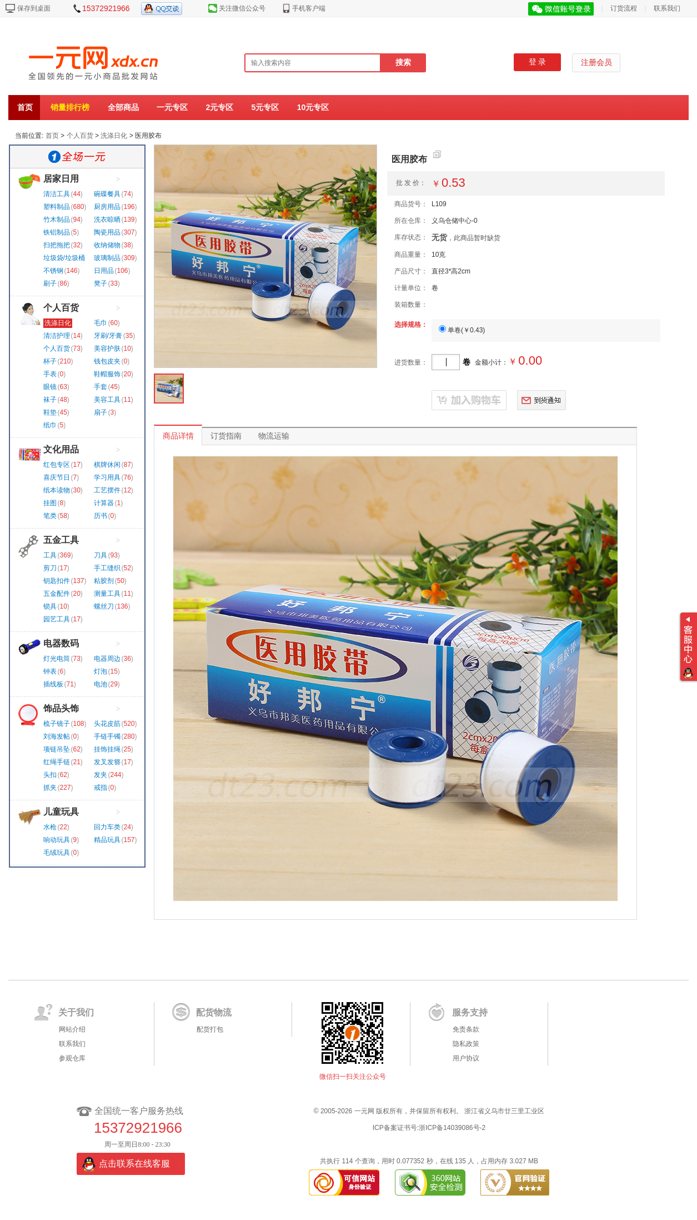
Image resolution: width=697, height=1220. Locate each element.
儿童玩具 (61, 811)
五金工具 (61, 540)
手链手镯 (107, 736)
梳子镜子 (56, 724)
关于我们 (76, 1012)
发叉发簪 (107, 762)
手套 (100, 387)
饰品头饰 (61, 708)
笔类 (50, 516)
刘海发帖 (56, 736)
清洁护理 (56, 336)
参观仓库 (72, 1058)
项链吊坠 (56, 749)
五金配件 (56, 593)
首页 (25, 107)
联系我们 (667, 8)
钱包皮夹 (107, 361)
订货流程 (623, 8)
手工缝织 (107, 568)
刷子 (50, 283)
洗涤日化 (114, 136)
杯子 (50, 361)
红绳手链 (56, 762)
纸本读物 (56, 490)
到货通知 (550, 400)
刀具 (100, 555)
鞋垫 (50, 412)
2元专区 (219, 107)
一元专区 (172, 107)
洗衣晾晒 (107, 219)
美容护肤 (107, 348)
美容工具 (107, 400)
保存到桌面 (34, 8)
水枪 (50, 827)
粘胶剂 (104, 581)
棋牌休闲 (107, 465)
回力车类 (107, 827)
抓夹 (50, 787)
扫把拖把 (56, 245)
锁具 (50, 606)
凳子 (100, 283)
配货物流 (214, 1012)
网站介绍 (72, 1029)
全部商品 (123, 107)
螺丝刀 (104, 606)
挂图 (50, 503)
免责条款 (466, 1029)
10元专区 (313, 107)
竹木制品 (56, 219)
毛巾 (100, 323)
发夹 (100, 775)
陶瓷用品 (107, 232)
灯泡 (100, 671)
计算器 (104, 503)
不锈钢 (53, 271)
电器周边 (107, 659)
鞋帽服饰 (107, 374)
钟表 (50, 671)
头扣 (50, 775)
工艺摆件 (107, 490)
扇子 (100, 412)
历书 (100, 516)
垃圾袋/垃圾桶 (64, 258)
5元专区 (265, 107)
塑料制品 (56, 207)
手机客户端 (308, 8)
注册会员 (596, 62)
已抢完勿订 (469, 400)
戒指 (100, 787)
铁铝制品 (56, 232)
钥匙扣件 (56, 581)
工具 (50, 555)
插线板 (53, 684)
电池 (100, 684)
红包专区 (56, 465)
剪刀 (50, 568)
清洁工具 (56, 194)
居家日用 (61, 178)
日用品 (104, 271)
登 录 (537, 62)
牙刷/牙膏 (108, 336)
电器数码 (61, 643)
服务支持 (470, 1012)
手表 (50, 374)
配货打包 (210, 1029)
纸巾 (50, 425)
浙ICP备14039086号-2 (452, 1128)
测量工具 (107, 593)
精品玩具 (107, 840)
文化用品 (61, 449)
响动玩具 (56, 840)
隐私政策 (466, 1044)
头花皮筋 (107, 724)
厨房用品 (107, 207)
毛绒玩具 (56, 853)
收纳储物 (107, 245)
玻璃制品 (107, 258)
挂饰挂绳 (107, 749)
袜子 (50, 400)
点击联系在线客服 (134, 1163)
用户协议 (466, 1058)
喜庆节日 (56, 477)
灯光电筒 (56, 659)
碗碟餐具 (107, 194)
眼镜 (50, 387)
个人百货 (80, 136)
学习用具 (107, 477)
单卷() (462, 330)
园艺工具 (56, 619)
